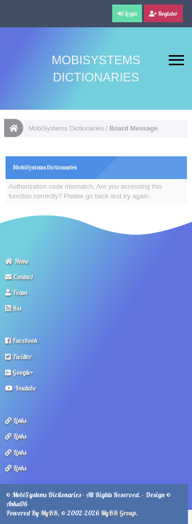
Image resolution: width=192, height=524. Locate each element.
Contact (19, 277)
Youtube (20, 388)
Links (15, 420)
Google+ (19, 372)
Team (16, 292)
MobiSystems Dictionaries (66, 128)
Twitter (18, 357)
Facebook (21, 340)
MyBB (49, 513)
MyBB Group (118, 513)
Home (17, 261)
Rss (13, 308)
